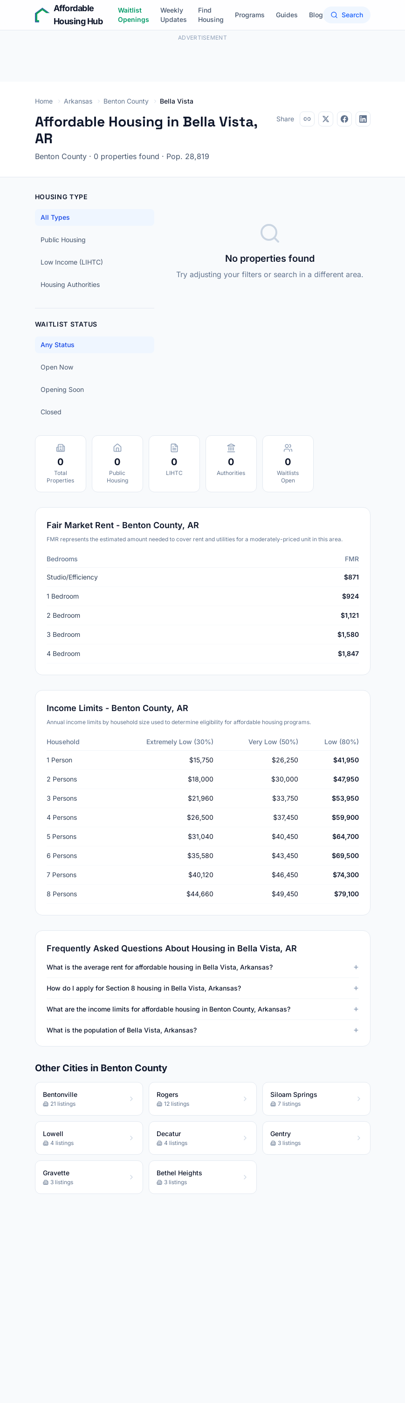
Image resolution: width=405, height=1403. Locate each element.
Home (44, 101)
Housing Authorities (70, 284)
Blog (316, 15)
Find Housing (211, 14)
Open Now (57, 367)
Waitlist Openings (133, 14)
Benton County (126, 101)
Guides (287, 15)
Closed (51, 412)
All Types (55, 217)
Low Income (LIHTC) (72, 262)
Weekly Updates (173, 14)
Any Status (58, 345)
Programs (250, 15)
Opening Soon (62, 389)
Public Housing (63, 240)
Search (346, 15)
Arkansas (78, 101)
